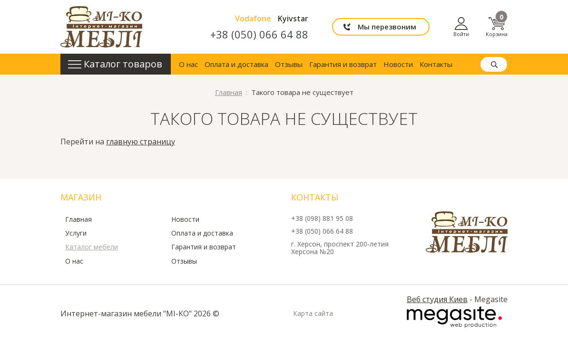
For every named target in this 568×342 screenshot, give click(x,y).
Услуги (76, 233)
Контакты (436, 64)
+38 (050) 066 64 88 (259, 34)
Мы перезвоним (387, 26)
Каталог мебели (91, 247)
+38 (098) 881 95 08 (322, 219)
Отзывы (289, 64)
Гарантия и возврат (343, 64)
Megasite (454, 317)
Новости (398, 64)
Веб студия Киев (437, 299)
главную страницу (140, 141)
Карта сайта (313, 313)
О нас (188, 64)
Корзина (497, 27)
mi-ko (101, 27)
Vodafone (253, 18)
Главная (78, 219)
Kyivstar (293, 18)
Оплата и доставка (236, 64)
